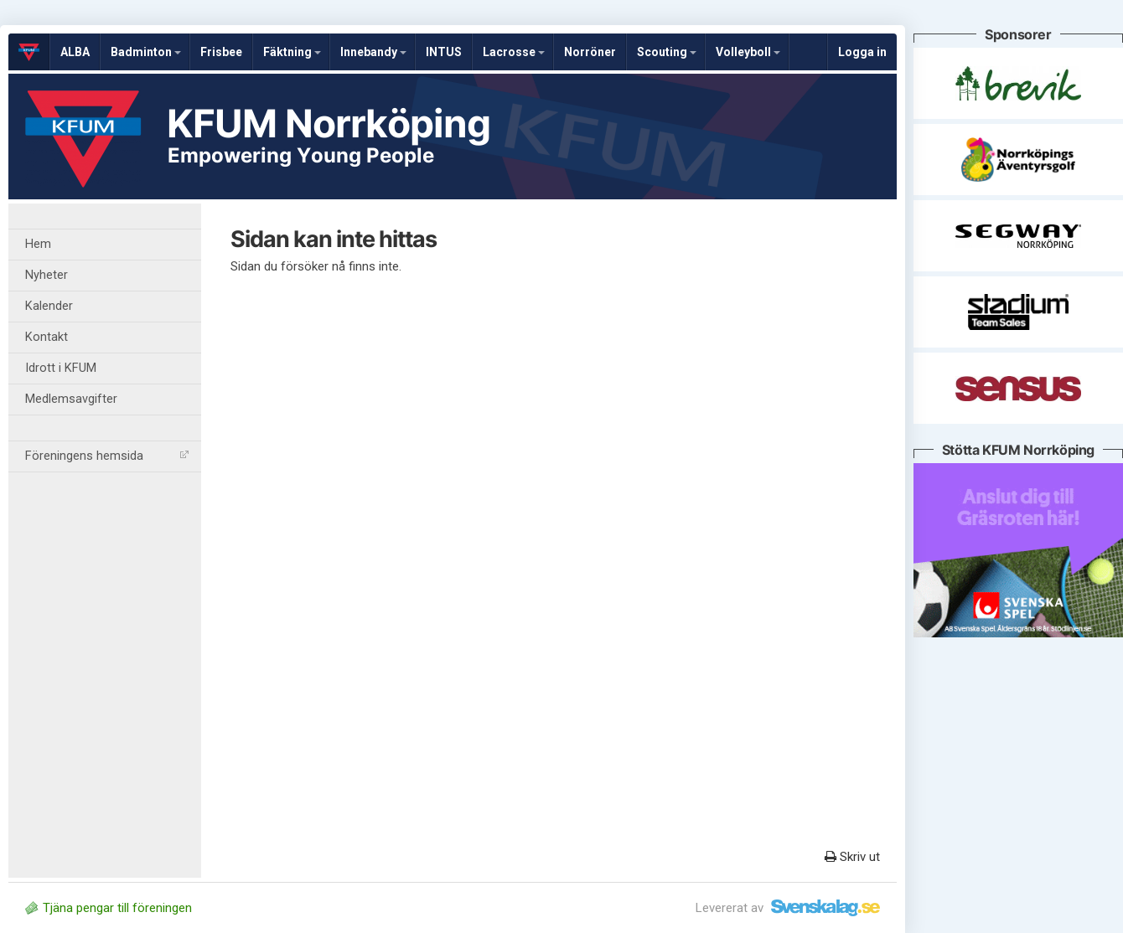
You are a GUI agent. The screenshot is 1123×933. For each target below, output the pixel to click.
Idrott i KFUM (60, 368)
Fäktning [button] (292, 52)
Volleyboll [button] (748, 52)
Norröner (590, 52)
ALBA (75, 52)
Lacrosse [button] (514, 52)
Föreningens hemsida (107, 456)
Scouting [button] (666, 52)
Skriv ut (852, 856)
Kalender (49, 306)
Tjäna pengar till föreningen (108, 907)
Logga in (862, 52)
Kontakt (46, 337)
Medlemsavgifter (71, 399)
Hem (38, 244)
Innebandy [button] (373, 52)
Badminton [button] (146, 52)
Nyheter (46, 275)
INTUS (444, 52)
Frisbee (221, 52)
